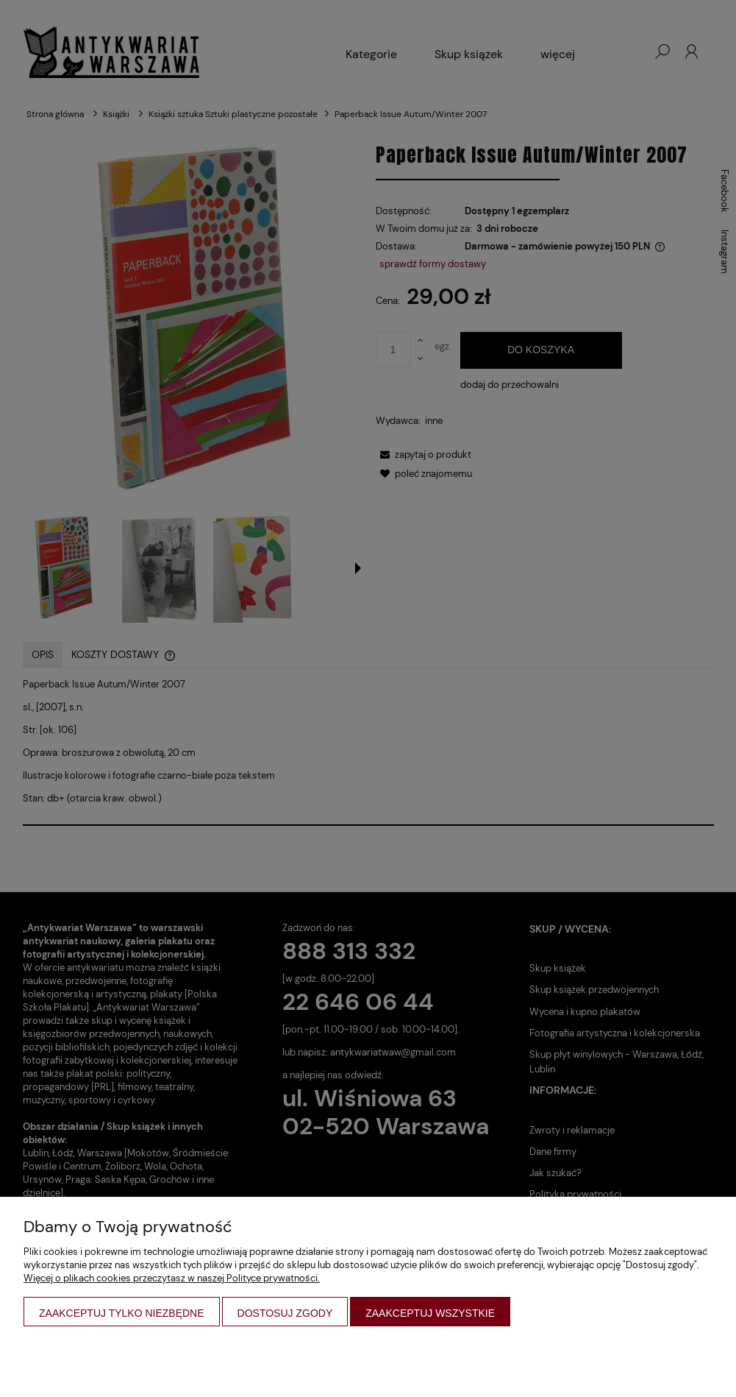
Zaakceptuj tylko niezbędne (121, 1313)
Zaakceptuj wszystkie (430, 1313)
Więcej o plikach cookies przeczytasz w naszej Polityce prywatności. (172, 1278)
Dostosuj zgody (285, 1313)
